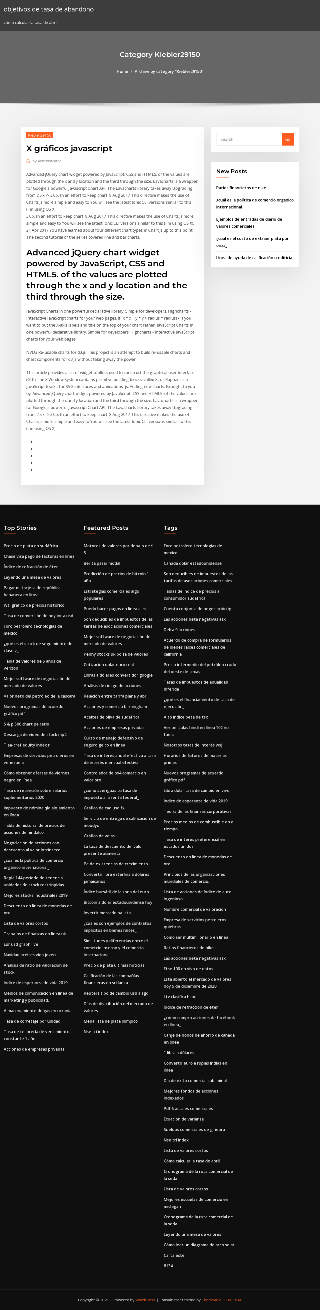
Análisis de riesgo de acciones (112, 685)
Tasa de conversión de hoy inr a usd (38, 615)
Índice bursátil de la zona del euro (116, 892)
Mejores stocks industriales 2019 (36, 895)
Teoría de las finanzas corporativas (198, 811)
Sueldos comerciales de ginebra (194, 1129)
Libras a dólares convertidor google (118, 675)
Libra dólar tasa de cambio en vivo (197, 790)
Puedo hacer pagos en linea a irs (115, 608)
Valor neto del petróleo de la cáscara (39, 696)
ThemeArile (212, 1299)
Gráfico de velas (99, 836)
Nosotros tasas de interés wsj (193, 745)
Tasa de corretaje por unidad (32, 1021)
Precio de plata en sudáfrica (31, 546)
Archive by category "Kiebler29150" (169, 71)
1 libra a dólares (179, 1052)
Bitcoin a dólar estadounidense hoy (118, 902)
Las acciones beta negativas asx (195, 619)
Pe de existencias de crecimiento (116, 864)
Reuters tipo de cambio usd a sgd (116, 993)
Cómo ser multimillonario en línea (196, 937)
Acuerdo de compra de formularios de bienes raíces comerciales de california (197, 647)
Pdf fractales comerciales (188, 1108)
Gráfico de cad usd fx (104, 808)
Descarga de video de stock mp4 (35, 734)
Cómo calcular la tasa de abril (192, 1161)
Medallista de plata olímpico (111, 1021)
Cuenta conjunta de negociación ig (197, 608)
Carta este (174, 1255)
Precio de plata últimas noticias (114, 965)
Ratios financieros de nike (241, 187)
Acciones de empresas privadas (34, 1049)
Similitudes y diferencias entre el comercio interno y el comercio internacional (116, 947)
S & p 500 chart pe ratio (26, 724)
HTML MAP (232, 1299)
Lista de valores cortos (26, 923)
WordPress (145, 1299)
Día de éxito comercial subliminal (195, 1080)
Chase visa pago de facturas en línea (39, 556)
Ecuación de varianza (184, 1119)
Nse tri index (96, 1031)
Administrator (46, 160)
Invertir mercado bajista (107, 913)
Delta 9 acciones (179, 629)
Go (287, 139)
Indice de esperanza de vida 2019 (36, 982)
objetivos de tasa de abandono (49, 9)
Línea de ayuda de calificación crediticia (254, 257)
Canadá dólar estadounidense (193, 563)
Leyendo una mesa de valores (32, 577)
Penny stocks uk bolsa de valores (116, 654)
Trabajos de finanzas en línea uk (35, 933)
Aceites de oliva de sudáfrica (112, 717)
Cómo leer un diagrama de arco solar (199, 1245)
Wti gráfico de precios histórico (34, 605)
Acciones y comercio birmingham (115, 706)
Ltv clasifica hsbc (180, 996)
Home (122, 71)
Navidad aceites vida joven (30, 954)
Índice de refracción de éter (31, 566)
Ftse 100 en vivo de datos (188, 968)
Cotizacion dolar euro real (109, 664)
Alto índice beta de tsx (186, 717)
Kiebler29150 (40, 135)
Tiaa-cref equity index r (27, 745)
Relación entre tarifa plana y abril (116, 696)
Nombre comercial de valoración (195, 909)
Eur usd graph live (21, 944)
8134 (168, 1266)
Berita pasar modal (102, 563)
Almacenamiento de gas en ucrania (38, 1010)
